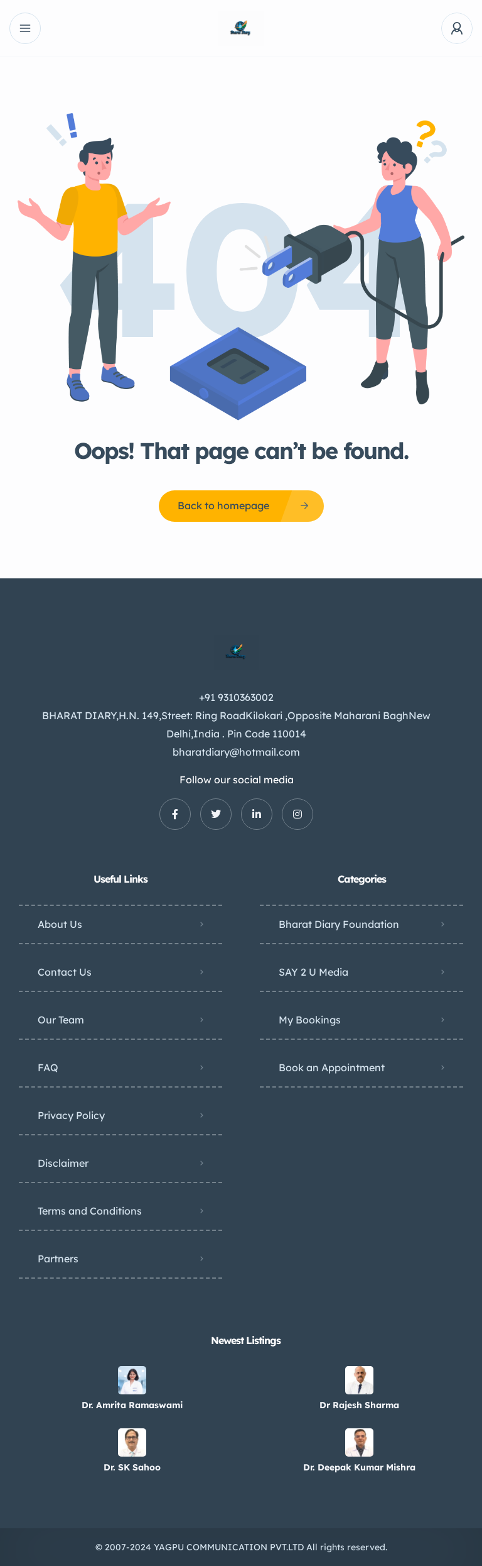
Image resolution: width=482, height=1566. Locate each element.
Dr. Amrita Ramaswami (132, 1405)
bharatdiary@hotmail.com (236, 752)
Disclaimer (63, 1163)
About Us (60, 924)
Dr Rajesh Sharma (359, 1405)
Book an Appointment (332, 1067)
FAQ (48, 1067)
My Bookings (310, 1019)
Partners (58, 1258)
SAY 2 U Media (313, 972)
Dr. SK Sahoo (132, 1467)
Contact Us (65, 972)
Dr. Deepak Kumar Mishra (359, 1467)
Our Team (61, 1019)
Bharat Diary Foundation (339, 924)
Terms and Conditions (90, 1211)
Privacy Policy (71, 1115)
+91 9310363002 (236, 697)
